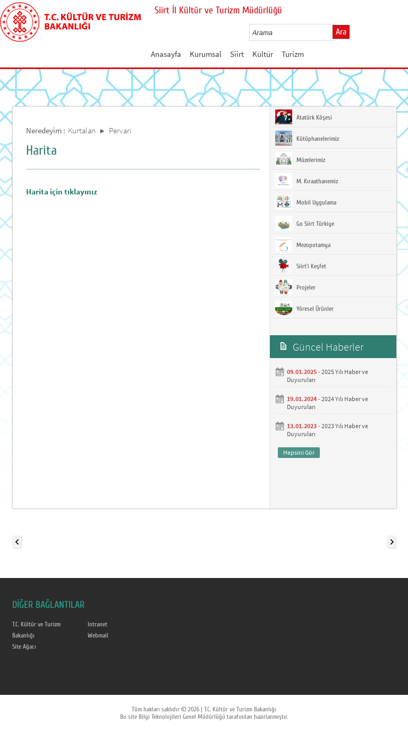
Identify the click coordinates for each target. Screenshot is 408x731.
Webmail (98, 635)
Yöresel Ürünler (304, 308)
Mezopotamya (302, 244)
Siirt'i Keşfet (300, 265)
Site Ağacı (24, 646)
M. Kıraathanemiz (306, 180)
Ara (341, 32)
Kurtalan (82, 130)
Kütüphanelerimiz (307, 138)
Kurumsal (206, 54)
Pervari (120, 130)
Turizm (293, 54)
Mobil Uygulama (305, 201)
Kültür (262, 54)
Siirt (237, 54)
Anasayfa (166, 54)
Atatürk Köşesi (303, 116)
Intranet (97, 624)
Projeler (295, 286)
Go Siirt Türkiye (304, 223)
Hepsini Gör (298, 452)
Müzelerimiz (300, 159)
